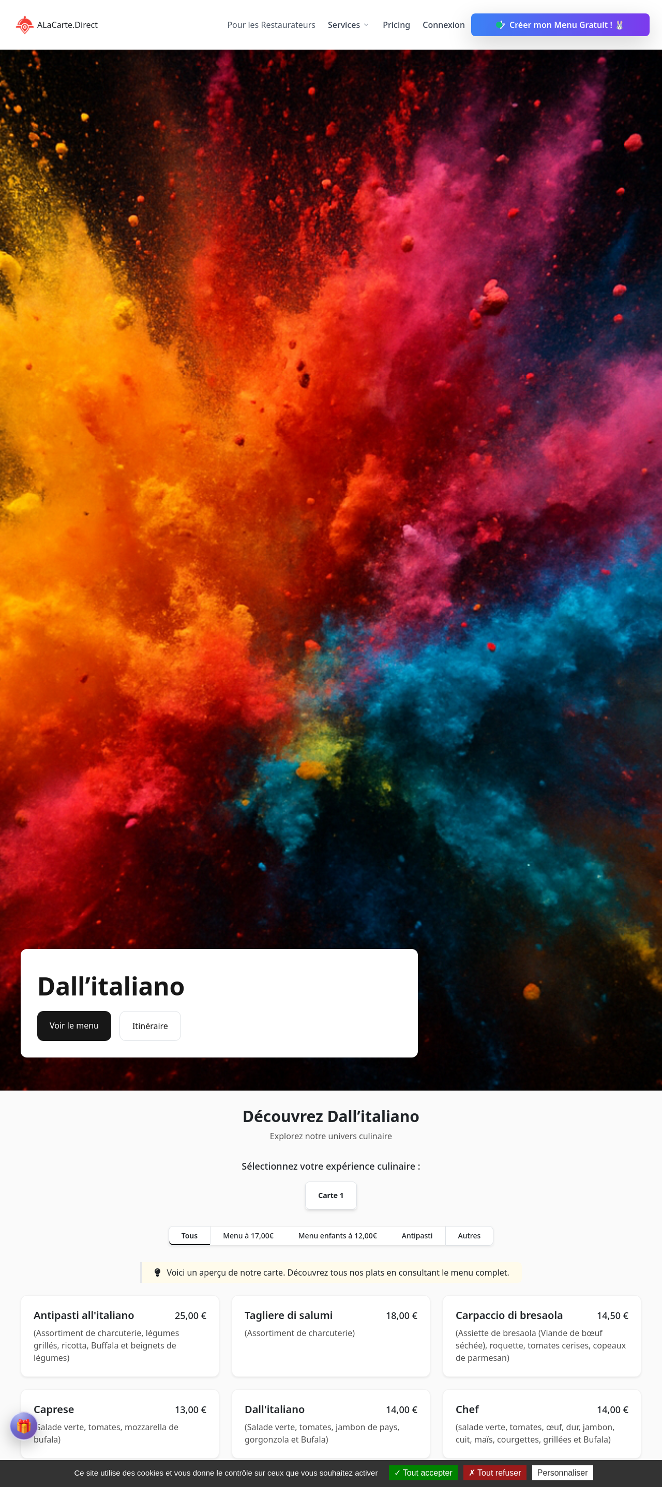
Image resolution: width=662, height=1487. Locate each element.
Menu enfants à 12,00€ (337, 1235)
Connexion (444, 24)
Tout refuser (495, 1472)
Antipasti (417, 1235)
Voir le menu (74, 1025)
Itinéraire (150, 1026)
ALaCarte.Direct (55, 24)
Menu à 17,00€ (248, 1235)
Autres (469, 1235)
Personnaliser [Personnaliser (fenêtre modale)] (562, 1472)
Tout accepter (423, 1472)
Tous (190, 1235)
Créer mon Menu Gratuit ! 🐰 (560, 24)
